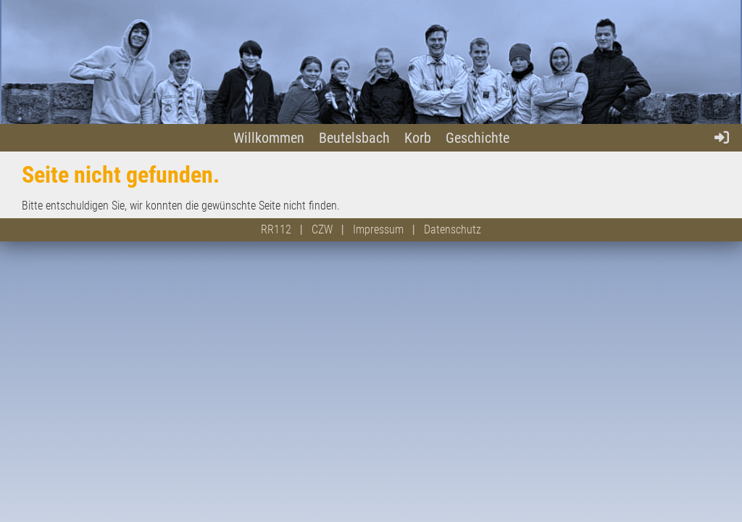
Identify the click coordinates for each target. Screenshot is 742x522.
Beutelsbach (354, 137)
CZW (322, 229)
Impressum (378, 229)
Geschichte (477, 137)
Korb (417, 137)
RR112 (276, 229)
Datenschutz (452, 229)
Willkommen (268, 137)
